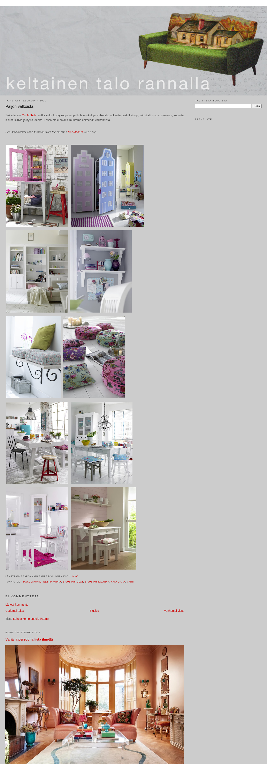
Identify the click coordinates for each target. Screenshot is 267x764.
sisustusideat (73, 581)
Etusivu (94, 610)
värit (131, 581)
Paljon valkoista (19, 106)
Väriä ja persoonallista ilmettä (29, 639)
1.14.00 (73, 576)
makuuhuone (32, 581)
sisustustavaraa (97, 581)
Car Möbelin (30, 115)
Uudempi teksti (14, 610)
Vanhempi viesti (174, 610)
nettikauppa (52, 581)
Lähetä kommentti (16, 604)
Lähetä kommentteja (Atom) (31, 618)
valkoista (118, 581)
